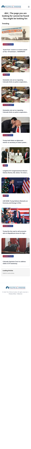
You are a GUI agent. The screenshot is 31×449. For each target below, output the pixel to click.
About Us (19, 293)
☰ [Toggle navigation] (29, 6)
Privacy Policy (12, 293)
